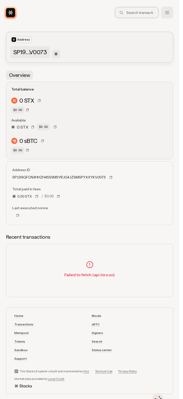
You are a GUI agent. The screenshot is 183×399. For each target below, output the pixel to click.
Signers (97, 333)
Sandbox (21, 350)
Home (18, 316)
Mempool (21, 333)
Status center (102, 350)
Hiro (86, 371)
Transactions (23, 324)
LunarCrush (56, 379)
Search (97, 341)
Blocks (96, 316)
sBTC (96, 324)
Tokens (19, 341)
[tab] (19, 75)
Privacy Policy (127, 371)
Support (20, 358)
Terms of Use (103, 371)
